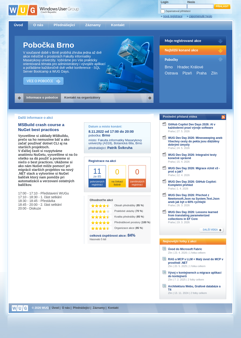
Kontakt (118, 25)
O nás (38, 25)
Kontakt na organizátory (82, 97)
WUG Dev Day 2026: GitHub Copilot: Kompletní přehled (192, 183)
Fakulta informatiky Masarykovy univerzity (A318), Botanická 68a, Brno (115, 141)
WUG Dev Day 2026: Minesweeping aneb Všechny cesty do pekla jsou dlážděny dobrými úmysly (195, 141)
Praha (202, 73)
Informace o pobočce (42, 97)
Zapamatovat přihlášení (177, 11)
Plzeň (187, 73)
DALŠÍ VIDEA (210, 229)
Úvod (18, 25)
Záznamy (93, 25)
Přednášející (64, 25)
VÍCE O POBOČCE (40, 81)
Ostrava (171, 73)
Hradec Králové (190, 67)
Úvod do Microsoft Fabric (185, 249)
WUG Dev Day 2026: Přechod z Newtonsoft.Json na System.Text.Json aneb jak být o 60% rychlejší (194, 199)
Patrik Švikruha (120, 148)
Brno (169, 67)
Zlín (214, 73)
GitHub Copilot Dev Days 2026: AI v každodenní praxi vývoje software (191, 126)
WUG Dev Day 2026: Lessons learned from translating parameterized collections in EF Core (193, 215)
